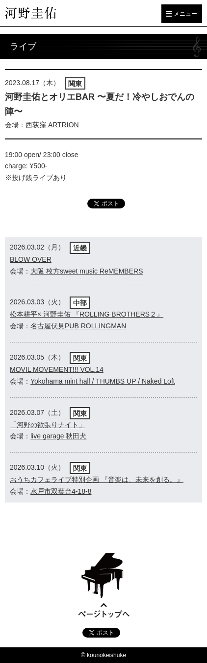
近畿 (80, 248)
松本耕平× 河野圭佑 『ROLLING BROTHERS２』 (86, 314)
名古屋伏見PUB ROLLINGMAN (78, 326)
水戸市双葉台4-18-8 (60, 491)
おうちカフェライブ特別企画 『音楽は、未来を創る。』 (96, 479)
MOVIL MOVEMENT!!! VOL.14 (57, 369)
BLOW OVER (31, 259)
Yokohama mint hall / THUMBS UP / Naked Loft (102, 381)
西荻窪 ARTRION (52, 125)
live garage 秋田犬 (58, 436)
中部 (80, 303)
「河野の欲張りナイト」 (47, 425)
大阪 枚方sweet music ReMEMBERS (86, 271)
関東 (75, 84)
